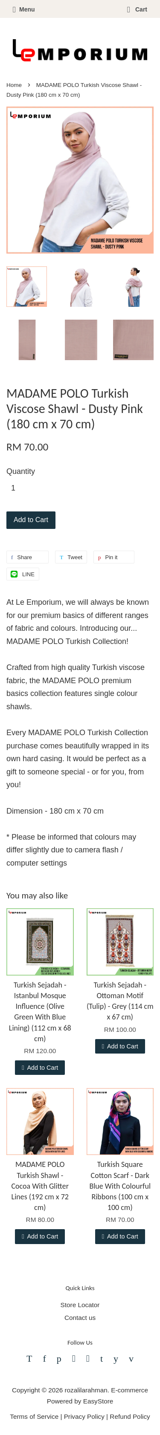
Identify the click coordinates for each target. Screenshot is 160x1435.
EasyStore (98, 1401)
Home (14, 85)
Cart (137, 9)
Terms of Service (34, 1416)
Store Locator (80, 1304)
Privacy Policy (84, 1416)
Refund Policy (130, 1416)
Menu (24, 9)
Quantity (20, 471)
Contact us (80, 1317)
